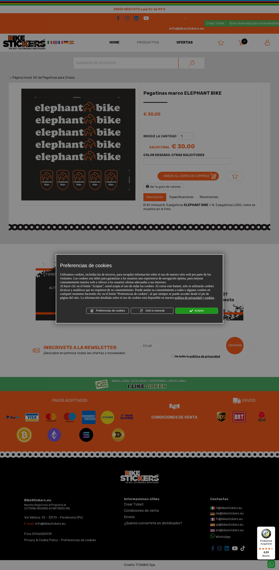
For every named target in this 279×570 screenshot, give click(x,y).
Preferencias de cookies (107, 310)
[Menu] (272, 529)
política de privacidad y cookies (194, 297)
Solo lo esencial (152, 310)
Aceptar (196, 310)
